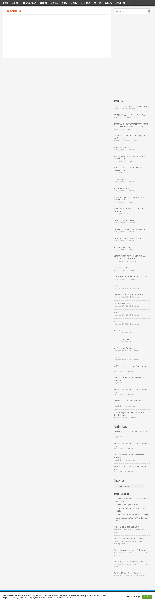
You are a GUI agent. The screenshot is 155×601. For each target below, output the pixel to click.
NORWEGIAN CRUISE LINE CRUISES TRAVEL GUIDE (129, 157)
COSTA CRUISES (120, 179)
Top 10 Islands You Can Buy (126, 527)
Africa (64, 2)
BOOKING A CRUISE (122, 247)
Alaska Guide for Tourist (125, 348)
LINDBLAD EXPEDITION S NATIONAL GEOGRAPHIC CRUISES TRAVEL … (130, 257)
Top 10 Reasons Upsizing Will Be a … (130, 550)
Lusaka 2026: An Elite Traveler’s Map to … (130, 402)
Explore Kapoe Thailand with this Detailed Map (129, 413)
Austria (97, 2)
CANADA (117, 357)
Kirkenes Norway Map (139, 514)
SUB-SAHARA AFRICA (123, 303)
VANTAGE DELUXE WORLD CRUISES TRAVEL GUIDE (129, 169)
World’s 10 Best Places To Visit (127, 573)
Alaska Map (119, 321)
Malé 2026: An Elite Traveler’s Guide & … (130, 367)
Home (5, 2)
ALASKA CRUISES (121, 188)
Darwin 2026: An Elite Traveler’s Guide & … (131, 390)
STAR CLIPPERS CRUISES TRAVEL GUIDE (131, 106)
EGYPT (116, 286)
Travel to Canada (121, 339)
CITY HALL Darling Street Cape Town (130, 115)
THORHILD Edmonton (123, 268)
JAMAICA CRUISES (122, 147)
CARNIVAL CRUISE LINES (124, 220)
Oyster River (132, 505)
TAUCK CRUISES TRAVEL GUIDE (127, 238)
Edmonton (120, 2)
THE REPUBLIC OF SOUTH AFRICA (128, 294)
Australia (85, 2)
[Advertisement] (57, 36)
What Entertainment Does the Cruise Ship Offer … (130, 210)
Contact (15, 2)
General (43, 2)
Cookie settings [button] (133, 596)
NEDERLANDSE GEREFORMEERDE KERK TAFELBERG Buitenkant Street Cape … (131, 125)
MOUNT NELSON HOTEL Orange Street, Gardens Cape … (131, 137)
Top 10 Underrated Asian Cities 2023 (130, 538)
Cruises (54, 2)
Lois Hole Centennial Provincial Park (130, 277)
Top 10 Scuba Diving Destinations (129, 562)
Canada (108, 2)
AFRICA (117, 312)
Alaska (74, 2)
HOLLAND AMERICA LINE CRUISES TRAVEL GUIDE (129, 198)
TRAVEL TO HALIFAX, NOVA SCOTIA (129, 229)
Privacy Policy (29, 2)
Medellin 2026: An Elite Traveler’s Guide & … (129, 379)
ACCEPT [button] (147, 596)
